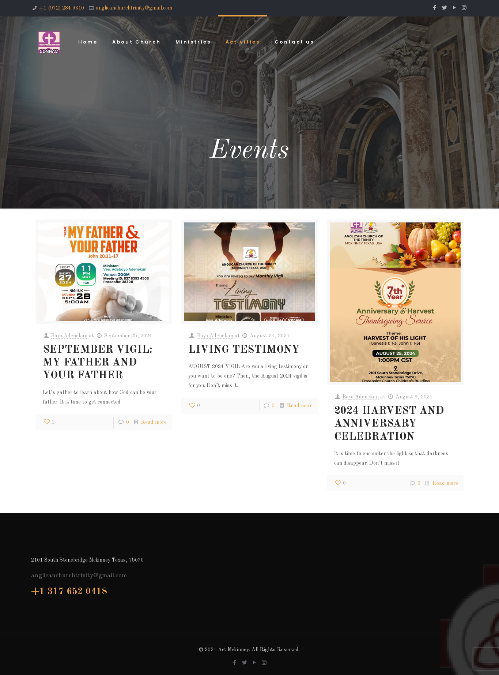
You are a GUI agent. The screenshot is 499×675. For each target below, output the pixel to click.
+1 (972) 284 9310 (61, 8)
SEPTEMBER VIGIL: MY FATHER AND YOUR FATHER (97, 363)
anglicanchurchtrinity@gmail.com (134, 8)
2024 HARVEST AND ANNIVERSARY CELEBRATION (389, 424)
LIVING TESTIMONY (244, 350)
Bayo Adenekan (69, 335)
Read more (154, 422)
